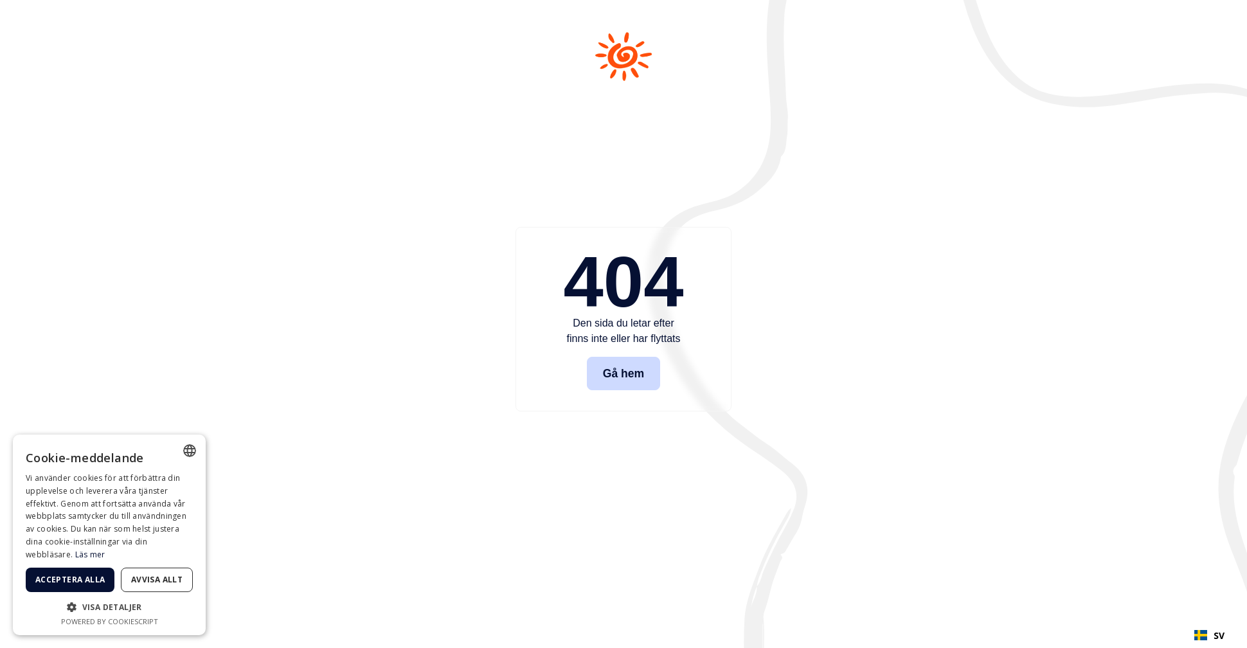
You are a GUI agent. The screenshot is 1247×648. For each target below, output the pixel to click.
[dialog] (109, 535)
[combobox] (1209, 635)
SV (1209, 635)
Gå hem (624, 373)
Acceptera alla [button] (70, 579)
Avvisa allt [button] (157, 579)
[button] (109, 606)
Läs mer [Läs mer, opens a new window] (90, 554)
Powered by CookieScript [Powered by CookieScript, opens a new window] (109, 621)
